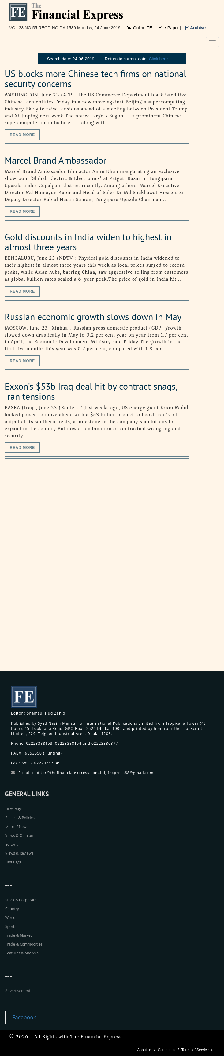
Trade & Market (18, 935)
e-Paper (169, 27)
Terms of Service (195, 1050)
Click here (158, 58)
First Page (13, 809)
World (10, 917)
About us (144, 1050)
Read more (22, 135)
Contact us (166, 1050)
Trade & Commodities (24, 944)
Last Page (13, 862)
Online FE (140, 27)
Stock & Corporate (20, 900)
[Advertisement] (178, 571)
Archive (195, 27)
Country (12, 908)
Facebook (24, 1017)
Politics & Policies (20, 817)
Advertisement (17, 990)
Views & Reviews (19, 853)
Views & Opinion (19, 835)
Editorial (12, 844)
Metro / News (16, 826)
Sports (10, 926)
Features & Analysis (22, 953)
